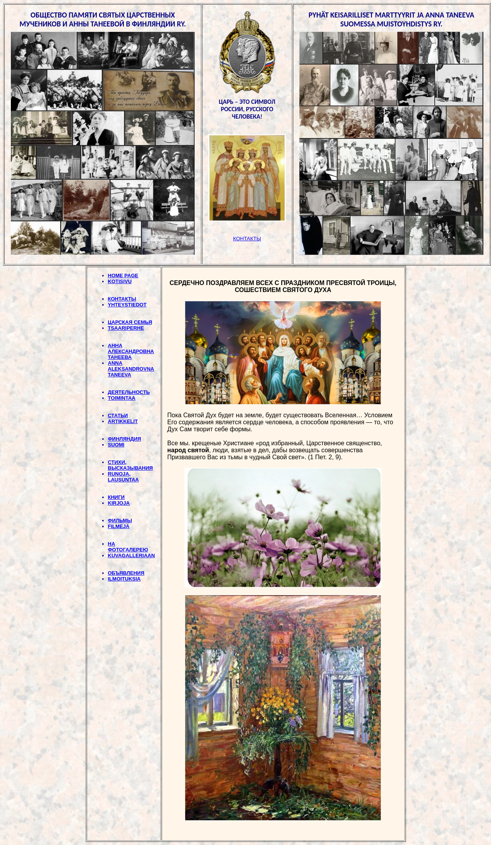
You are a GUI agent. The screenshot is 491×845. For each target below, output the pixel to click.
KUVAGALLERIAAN (131, 555)
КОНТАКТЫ (122, 299)
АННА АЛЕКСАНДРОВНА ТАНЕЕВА (131, 351)
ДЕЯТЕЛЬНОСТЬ (129, 392)
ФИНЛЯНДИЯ (124, 439)
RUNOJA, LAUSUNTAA (123, 477)
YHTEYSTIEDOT (127, 305)
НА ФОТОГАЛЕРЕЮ (128, 547)
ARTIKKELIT (123, 421)
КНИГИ (116, 497)
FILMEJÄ (119, 526)
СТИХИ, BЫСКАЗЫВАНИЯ (130, 465)
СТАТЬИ (118, 415)
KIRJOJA (119, 503)
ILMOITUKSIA (124, 579)
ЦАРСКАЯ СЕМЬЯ (130, 322)
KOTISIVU (120, 281)
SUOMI (116, 445)
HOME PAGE (123, 275)
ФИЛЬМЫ (120, 520)
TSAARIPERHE (126, 328)
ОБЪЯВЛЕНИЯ (126, 573)
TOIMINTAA (122, 398)
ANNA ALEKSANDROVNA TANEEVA (131, 369)
